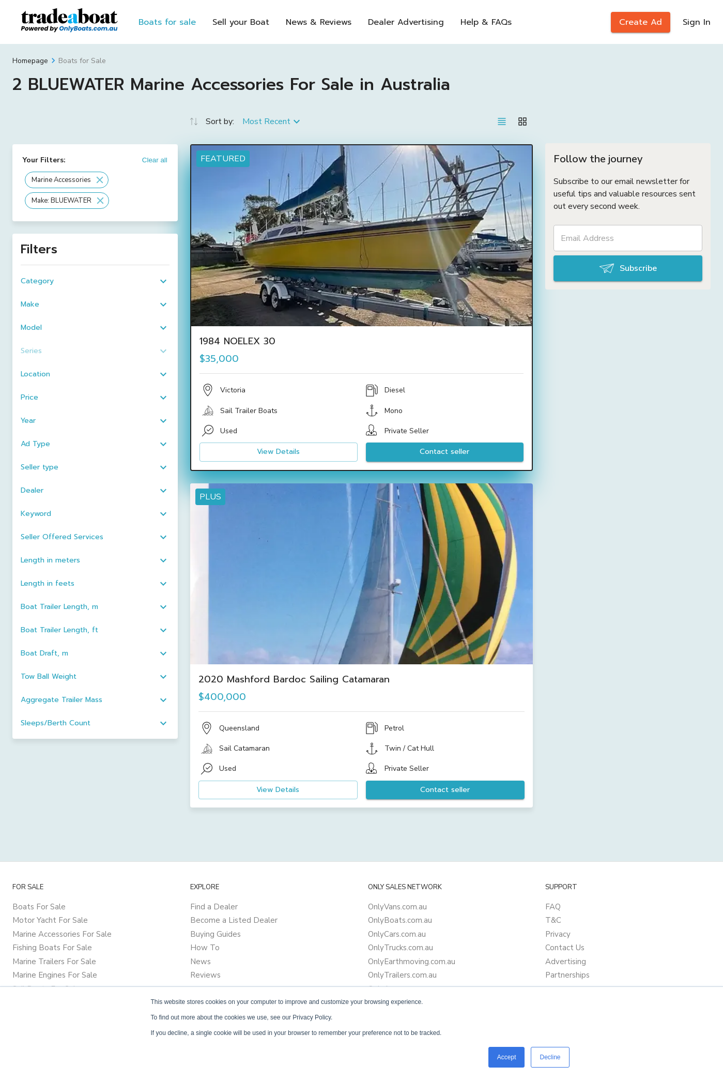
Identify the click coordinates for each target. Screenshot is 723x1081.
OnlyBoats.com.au (400, 920)
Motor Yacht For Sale (50, 920)
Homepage (30, 61)
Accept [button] (506, 1057)
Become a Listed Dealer (234, 920)
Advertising (565, 961)
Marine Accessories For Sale (62, 934)
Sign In (697, 22)
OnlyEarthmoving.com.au (411, 961)
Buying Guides (215, 934)
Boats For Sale (39, 907)
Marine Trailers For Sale (54, 961)
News (200, 961)
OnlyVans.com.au (397, 907)
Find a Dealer (214, 907)
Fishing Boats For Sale (52, 947)
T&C (553, 920)
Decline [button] (550, 1057)
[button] (67, 180)
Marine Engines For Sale (54, 975)
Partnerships (567, 975)
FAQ (553, 907)
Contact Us (564, 947)
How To (205, 947)
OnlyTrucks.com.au (400, 947)
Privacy (558, 934)
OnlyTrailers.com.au (402, 975)
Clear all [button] (154, 160)
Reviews (205, 975)
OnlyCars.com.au (397, 934)
